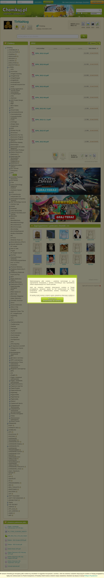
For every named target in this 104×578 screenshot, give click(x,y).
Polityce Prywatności (90, 576)
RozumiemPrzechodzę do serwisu (52, 300)
